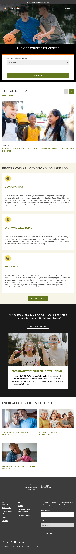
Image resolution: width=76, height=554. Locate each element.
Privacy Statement (24, 515)
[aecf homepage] (5, 7)
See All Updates (8, 96)
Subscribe (47, 533)
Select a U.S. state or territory (17, 58)
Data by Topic (6, 508)
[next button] (71, 91)
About (4, 517)
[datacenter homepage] (16, 7)
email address (45, 510)
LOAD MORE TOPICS (38, 298)
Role (42, 521)
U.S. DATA (38, 75)
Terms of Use (22, 519)
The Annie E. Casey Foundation (38, 2)
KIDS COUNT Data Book (38, 326)
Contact (20, 506)
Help (19, 502)
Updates (5, 521)
